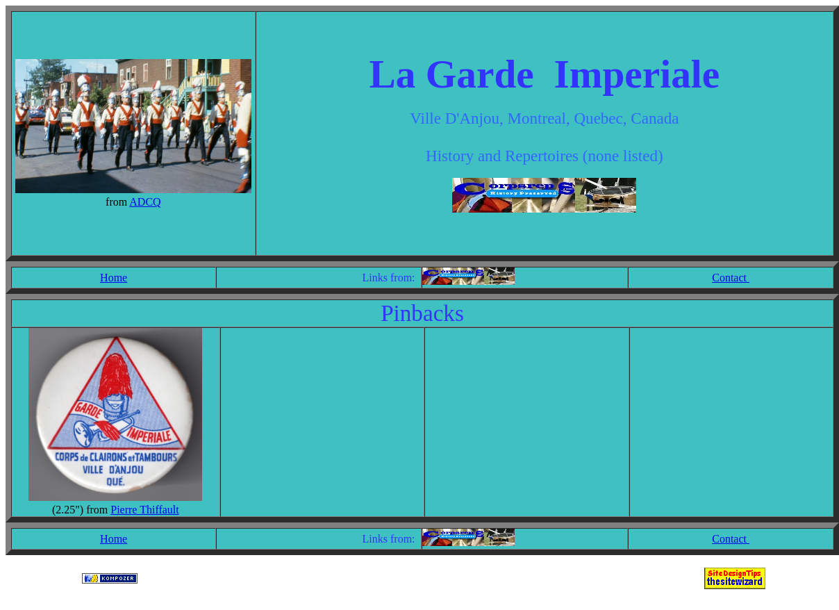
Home (113, 277)
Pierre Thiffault (144, 510)
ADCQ (144, 202)
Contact (730, 277)
